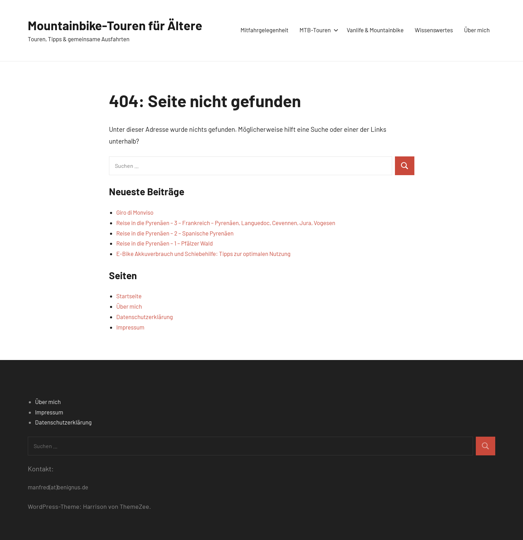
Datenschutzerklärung (144, 316)
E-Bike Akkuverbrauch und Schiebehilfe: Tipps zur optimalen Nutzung (203, 253)
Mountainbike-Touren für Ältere (115, 25)
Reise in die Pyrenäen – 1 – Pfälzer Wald (164, 243)
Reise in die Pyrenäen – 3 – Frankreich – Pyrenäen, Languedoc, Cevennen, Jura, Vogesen (225, 222)
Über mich (477, 29)
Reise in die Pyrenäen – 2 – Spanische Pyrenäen (175, 233)
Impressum (130, 327)
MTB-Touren (318, 29)
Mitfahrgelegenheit (264, 29)
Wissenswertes (434, 29)
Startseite (129, 295)
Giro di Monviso (134, 212)
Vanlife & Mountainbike (375, 29)
